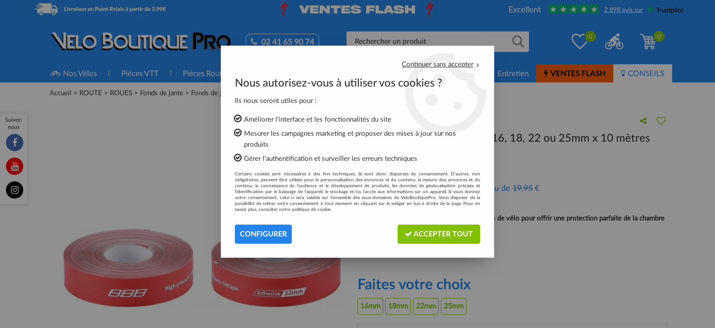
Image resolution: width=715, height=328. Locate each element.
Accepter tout (439, 234)
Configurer (263, 234)
